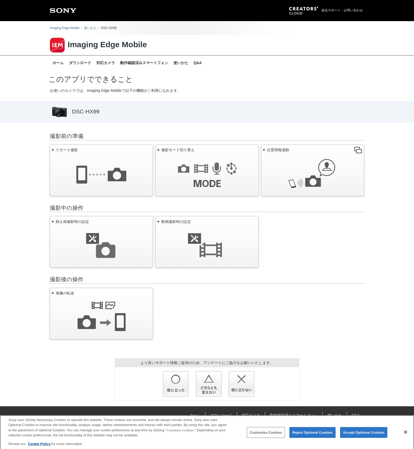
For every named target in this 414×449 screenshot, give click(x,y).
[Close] (405, 434)
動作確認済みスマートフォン (144, 63)
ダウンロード (80, 63)
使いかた (90, 28)
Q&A (198, 63)
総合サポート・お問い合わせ (342, 10)
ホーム (58, 63)
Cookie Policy (39, 446)
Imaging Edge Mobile (64, 28)
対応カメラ (105, 63)
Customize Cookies (266, 434)
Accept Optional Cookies (363, 434)
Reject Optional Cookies (312, 434)
